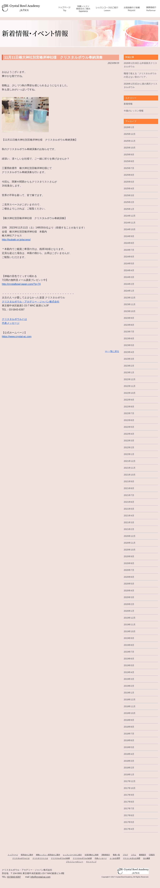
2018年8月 (129, 726)
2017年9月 (129, 795)
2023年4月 (129, 352)
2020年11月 (129, 543)
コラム (133, 855)
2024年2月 (129, 284)
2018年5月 (129, 747)
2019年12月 (129, 618)
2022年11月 (129, 386)
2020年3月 (129, 597)
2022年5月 (129, 427)
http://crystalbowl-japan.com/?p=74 (21, 284)
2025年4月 (129, 188)
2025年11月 (129, 141)
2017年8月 (129, 801)
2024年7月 (129, 250)
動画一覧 (116, 855)
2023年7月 (129, 331)
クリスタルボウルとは (14, 319)
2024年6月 (129, 256)
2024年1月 (129, 290)
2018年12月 (129, 699)
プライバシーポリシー (74, 862)
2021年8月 (129, 488)
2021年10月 (129, 474)
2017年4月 (129, 829)
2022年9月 (129, 399)
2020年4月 (129, 590)
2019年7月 (129, 652)
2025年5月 (129, 182)
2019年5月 (129, 665)
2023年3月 (129, 359)
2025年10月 (129, 147)
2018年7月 (129, 733)
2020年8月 (129, 563)
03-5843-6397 (14, 877)
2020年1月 (129, 611)
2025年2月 (129, 202)
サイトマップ (91, 862)
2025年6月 (129, 175)
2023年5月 (129, 345)
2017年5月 (129, 822)
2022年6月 (129, 420)
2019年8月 (129, 645)
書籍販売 (142, 855)
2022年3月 (129, 440)
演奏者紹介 (105, 855)
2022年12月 (129, 379)
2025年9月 (129, 154)
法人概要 (146, 858)
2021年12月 (129, 461)
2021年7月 (129, 495)
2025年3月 (129, 195)
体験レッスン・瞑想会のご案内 (48, 855)
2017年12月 (129, 781)
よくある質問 (115, 858)
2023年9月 (129, 318)
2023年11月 (129, 304)
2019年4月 (129, 672)
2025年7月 (129, 168)
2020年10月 (129, 549)
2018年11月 (129, 706)
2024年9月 (129, 236)
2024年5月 (129, 263)
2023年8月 (129, 325)
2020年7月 (129, 570)
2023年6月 (129, 338)
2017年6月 (129, 815)
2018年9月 (129, 720)
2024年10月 (129, 229)
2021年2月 (129, 529)
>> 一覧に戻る (112, 351)
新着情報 (128, 104)
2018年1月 (129, 774)
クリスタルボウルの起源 (82, 858)
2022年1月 (129, 454)
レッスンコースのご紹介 (72, 855)
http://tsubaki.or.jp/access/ (16, 239)
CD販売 (152, 855)
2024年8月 (129, 243)
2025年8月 (129, 161)
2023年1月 (129, 372)
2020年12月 (129, 536)
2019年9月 (129, 638)
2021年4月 (129, 515)
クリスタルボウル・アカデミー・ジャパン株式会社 (30, 301)
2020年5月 (129, 583)
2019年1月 (129, 692)
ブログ (125, 855)
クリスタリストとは (40, 858)
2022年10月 (129, 393)
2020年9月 (129, 556)
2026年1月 (129, 127)
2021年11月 (129, 468)
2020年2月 (129, 604)
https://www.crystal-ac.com (16, 336)
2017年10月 (129, 788)
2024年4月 (129, 270)
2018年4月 (129, 754)
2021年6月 (129, 502)
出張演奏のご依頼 (91, 855)
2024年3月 (129, 277)
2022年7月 (129, 413)
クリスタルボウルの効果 (60, 858)
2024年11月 (129, 222)
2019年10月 (129, 631)
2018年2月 (129, 767)
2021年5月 (129, 509)
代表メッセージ (10, 323)
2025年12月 (129, 134)
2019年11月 (129, 624)
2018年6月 (129, 740)
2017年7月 (129, 808)
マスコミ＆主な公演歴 (131, 858)
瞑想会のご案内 (27, 855)
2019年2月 (129, 686)
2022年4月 (129, 434)
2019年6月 (129, 658)
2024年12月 (129, 215)
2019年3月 (129, 679)
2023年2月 (129, 365)
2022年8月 (129, 406)
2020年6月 (129, 577)
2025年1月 (129, 209)
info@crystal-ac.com (40, 877)
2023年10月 (129, 311)
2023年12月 (129, 297)
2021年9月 (129, 481)
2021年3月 (129, 522)
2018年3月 (129, 761)
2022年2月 (129, 447)
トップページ (13, 855)
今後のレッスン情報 (133, 110)
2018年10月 (129, 713)
